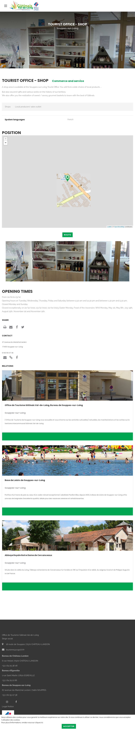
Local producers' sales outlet (28, 107)
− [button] (5, 143)
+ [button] (5, 139)
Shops (8, 107)
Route (67, 234)
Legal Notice (8, 706)
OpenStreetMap (119, 227)
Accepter (68, 726)
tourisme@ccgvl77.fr (13, 650)
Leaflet (109, 227)
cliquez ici (39, 723)
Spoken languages (15, 119)
